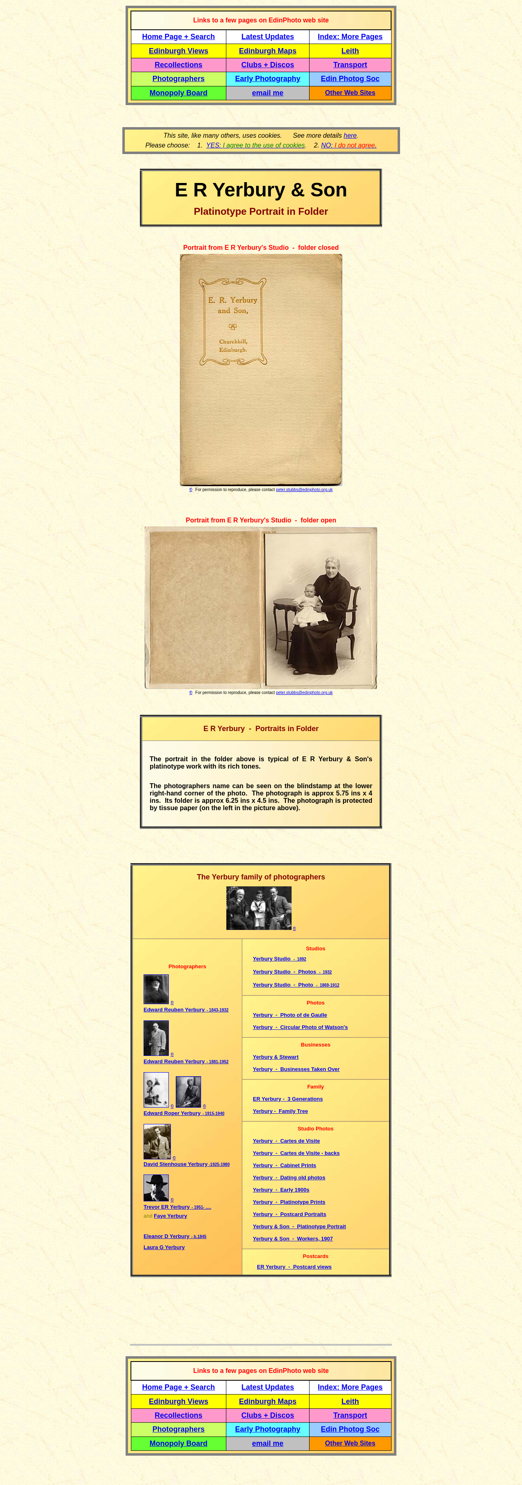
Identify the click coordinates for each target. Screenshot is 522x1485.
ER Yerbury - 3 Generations (288, 1099)
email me (267, 93)
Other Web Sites (350, 92)
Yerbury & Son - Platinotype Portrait (299, 1226)
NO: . (348, 145)
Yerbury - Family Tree (280, 1111)
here (350, 135)
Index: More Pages (350, 37)
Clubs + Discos (267, 65)
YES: (255, 145)
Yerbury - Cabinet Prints (284, 1165)
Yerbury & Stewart (276, 1057)
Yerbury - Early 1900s (281, 1190)
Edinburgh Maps (267, 51)
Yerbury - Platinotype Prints (289, 1202)
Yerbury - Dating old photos (289, 1177)
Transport (350, 65)
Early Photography (268, 79)
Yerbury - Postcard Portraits (289, 1214)
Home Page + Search (178, 37)
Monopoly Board (179, 93)
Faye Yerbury (170, 1216)
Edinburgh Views (178, 51)
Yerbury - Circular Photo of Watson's (300, 1027)
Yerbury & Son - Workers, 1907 (293, 1239)
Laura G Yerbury (164, 1247)
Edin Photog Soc (350, 79)
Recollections (178, 65)
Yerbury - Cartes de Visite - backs (296, 1153)
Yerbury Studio (271, 959)
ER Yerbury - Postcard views (294, 1267)
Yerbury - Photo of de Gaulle (290, 1015)
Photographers (179, 79)
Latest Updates (267, 37)
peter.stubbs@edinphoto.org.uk (304, 489)
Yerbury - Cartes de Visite (286, 1141)
